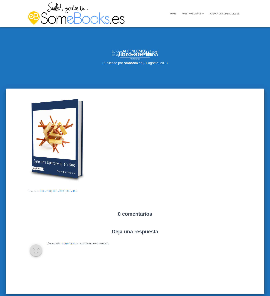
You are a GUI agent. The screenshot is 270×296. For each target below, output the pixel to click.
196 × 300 (58, 178)
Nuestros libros (193, 13)
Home (173, 13)
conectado (68, 230)
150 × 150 (45, 178)
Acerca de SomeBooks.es (224, 13)
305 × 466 (71, 178)
